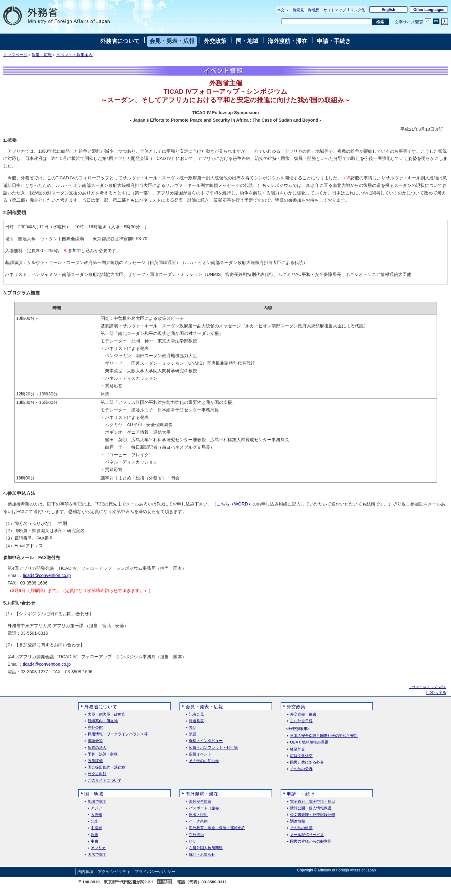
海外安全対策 (200, 802)
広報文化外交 (301, 756)
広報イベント (200, 754)
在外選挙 (196, 835)
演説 (192, 734)
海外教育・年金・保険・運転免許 (217, 828)
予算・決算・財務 (103, 754)
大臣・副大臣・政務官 (106, 714)
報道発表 (196, 721)
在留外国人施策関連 (206, 848)
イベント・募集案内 (74, 55)
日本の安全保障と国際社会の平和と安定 (324, 736)
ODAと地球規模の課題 (309, 742)
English (388, 10)
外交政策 (215, 41)
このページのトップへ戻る (427, 687)
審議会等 (95, 741)
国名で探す (97, 855)
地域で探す (97, 802)
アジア (96, 808)
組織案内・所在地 (103, 721)
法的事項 (85, 871)
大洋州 (96, 815)
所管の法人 (97, 748)
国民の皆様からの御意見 (310, 841)
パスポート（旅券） (206, 808)
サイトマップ (335, 10)
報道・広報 (42, 55)
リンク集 (357, 10)
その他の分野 (301, 769)
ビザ (192, 841)
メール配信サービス (307, 835)
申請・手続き (334, 41)
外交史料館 (97, 774)
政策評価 (95, 761)
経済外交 (297, 749)
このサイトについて (105, 781)
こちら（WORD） (234, 503)
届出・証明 (198, 815)
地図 (167, 882)
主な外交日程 (301, 721)
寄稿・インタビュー (206, 741)
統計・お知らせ (202, 855)
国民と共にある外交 (307, 762)
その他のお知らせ (204, 761)
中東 (94, 841)
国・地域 (247, 41)
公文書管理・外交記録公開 (312, 815)
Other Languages (428, 10)
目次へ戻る (436, 693)
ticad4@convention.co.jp (47, 575)
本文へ (282, 10)
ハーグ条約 (198, 821)
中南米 (96, 828)
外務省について (120, 41)
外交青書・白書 (303, 714)
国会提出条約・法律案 (106, 767)
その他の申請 (301, 828)
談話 (192, 728)
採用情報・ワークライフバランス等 (118, 734)
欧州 (94, 835)
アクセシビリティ (114, 871)
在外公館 (95, 728)
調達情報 (297, 821)
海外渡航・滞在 (287, 41)
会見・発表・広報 (171, 41)
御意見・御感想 (306, 10)
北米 (94, 821)
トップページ (15, 55)
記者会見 (196, 714)
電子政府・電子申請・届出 (312, 802)
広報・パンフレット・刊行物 (213, 748)
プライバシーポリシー (155, 871)
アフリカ (98, 848)
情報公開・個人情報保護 (310, 808)
